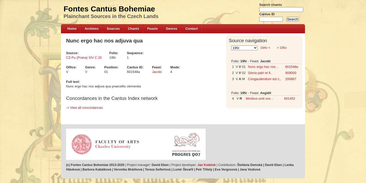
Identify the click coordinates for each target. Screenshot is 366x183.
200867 (290, 79)
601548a (291, 67)
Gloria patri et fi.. (260, 73)
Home (72, 28)
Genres (171, 28)
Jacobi (157, 72)
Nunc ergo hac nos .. (263, 67)
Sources (113, 28)
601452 (289, 98)
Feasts (152, 28)
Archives (92, 28)
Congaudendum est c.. (264, 79)
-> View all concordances (84, 108)
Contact (191, 28)
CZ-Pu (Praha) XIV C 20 (84, 57)
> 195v (281, 48)
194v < (265, 48)
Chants (133, 28)
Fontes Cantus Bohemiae (109, 9)
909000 (290, 73)
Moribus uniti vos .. (259, 98)
